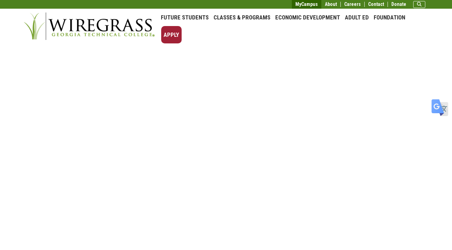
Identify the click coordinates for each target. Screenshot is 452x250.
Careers (352, 4)
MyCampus (306, 4)
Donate (398, 4)
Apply (171, 34)
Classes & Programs (242, 17)
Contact (376, 4)
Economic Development (307, 17)
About (331, 4)
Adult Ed (357, 17)
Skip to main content (26, 5)
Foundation (389, 17)
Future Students (185, 17)
